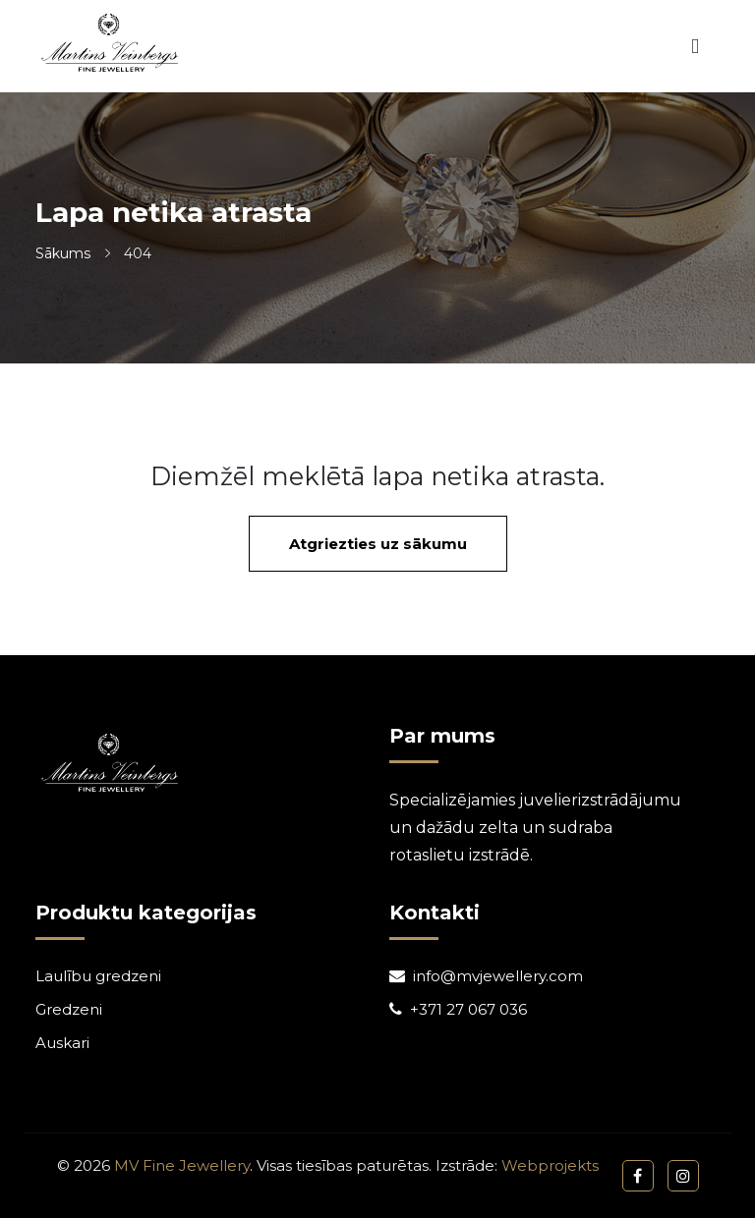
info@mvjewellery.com (498, 976)
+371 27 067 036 (468, 1009)
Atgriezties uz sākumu (378, 543)
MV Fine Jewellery (182, 1165)
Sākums (62, 253)
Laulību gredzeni (98, 976)
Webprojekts (550, 1165)
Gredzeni (68, 1009)
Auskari (62, 1042)
